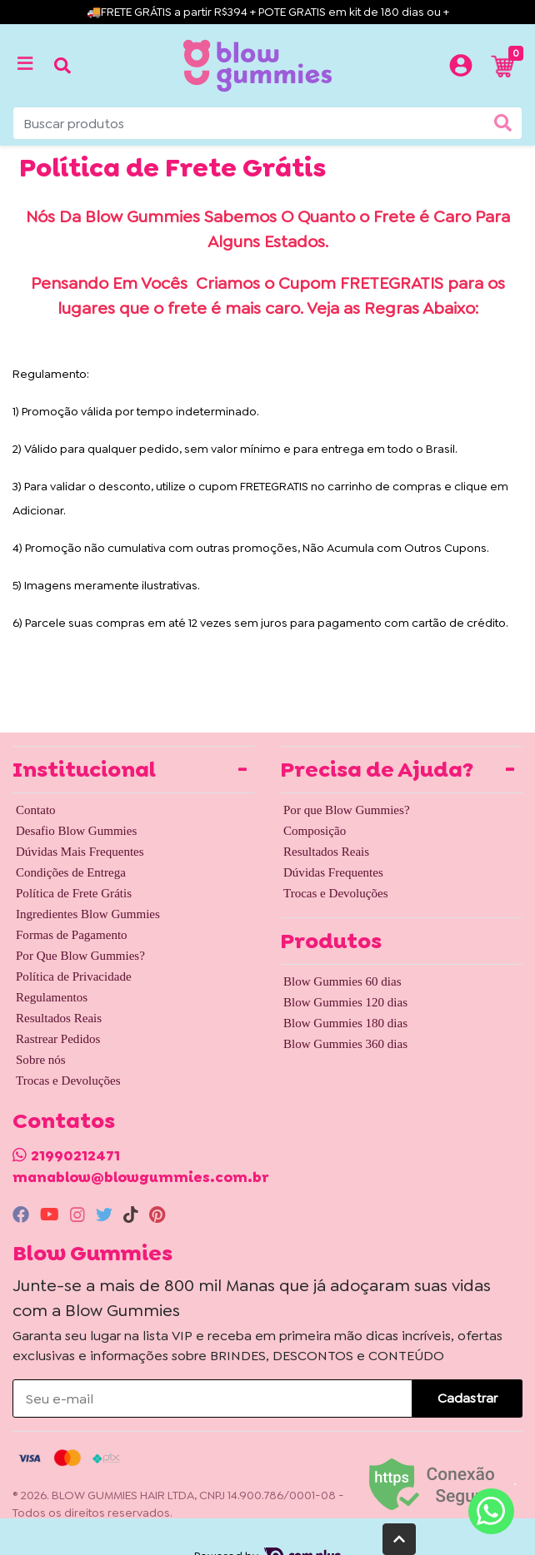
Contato (36, 810)
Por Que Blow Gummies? (80, 955)
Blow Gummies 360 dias (345, 1044)
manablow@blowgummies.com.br (140, 1177)
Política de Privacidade (74, 976)
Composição (314, 830)
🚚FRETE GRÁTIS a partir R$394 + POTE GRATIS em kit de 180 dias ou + (268, 11)
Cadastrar (468, 1398)
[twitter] (106, 1214)
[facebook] (22, 1214)
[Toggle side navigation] (26, 64)
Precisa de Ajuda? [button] (376, 769)
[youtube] (51, 1214)
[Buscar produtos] (267, 123)
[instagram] (79, 1214)
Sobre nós (41, 1059)
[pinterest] (157, 1214)
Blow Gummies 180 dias (345, 1023)
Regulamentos (52, 997)
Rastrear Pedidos (58, 1039)
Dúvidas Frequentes (333, 872)
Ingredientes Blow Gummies (88, 914)
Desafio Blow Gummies (76, 830)
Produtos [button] (331, 941)
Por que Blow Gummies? (346, 810)
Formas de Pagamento (72, 934)
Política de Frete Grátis (74, 893)
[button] (461, 66)
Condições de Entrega (71, 872)
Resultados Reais (59, 1018)
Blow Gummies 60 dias (342, 981)
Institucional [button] (84, 769)
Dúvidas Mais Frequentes (80, 851)
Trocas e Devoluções (68, 1080)
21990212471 (75, 1155)
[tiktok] (132, 1214)
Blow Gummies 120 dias (345, 1002)
